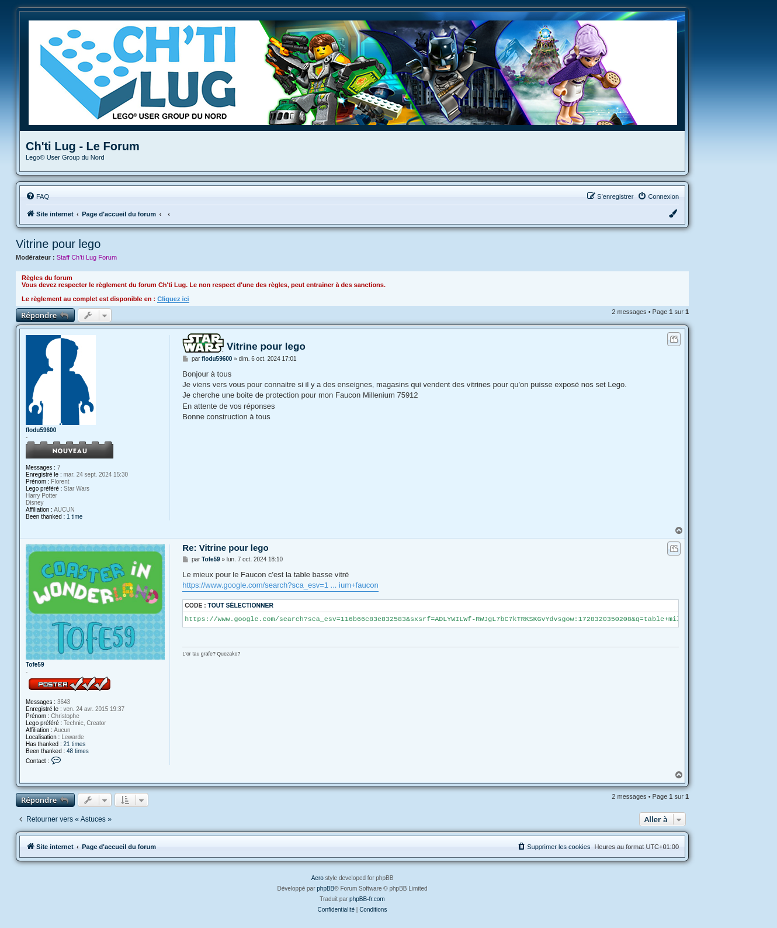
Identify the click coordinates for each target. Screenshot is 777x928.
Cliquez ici (173, 298)
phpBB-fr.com (367, 899)
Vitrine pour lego (58, 243)
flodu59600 (41, 430)
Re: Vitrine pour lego (225, 548)
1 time (74, 516)
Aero (317, 878)
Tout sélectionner (240, 605)
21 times (75, 744)
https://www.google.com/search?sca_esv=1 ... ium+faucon (280, 585)
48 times (78, 751)
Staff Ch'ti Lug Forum (87, 257)
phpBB (325, 888)
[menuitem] (37, 196)
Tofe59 (35, 664)
